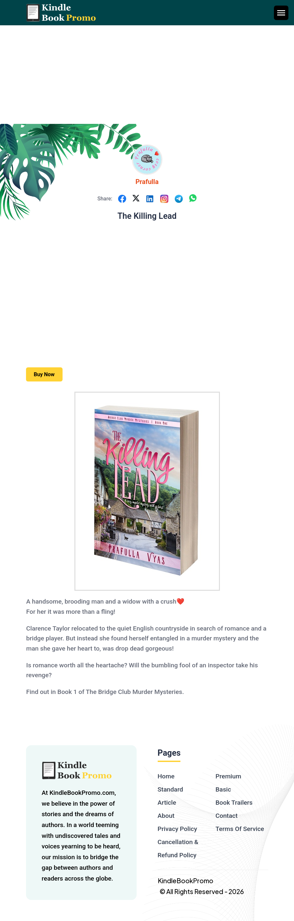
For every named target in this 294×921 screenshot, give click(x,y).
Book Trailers (234, 802)
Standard (170, 789)
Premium (228, 776)
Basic (223, 789)
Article (167, 802)
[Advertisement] (147, 75)
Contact (227, 815)
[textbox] (147, 545)
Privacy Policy (177, 829)
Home (166, 776)
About (166, 815)
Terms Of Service (240, 829)
